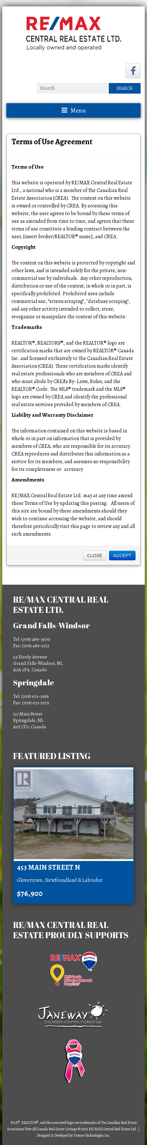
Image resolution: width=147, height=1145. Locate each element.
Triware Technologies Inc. (91, 1135)
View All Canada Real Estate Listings (51, 1129)
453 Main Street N (48, 867)
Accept (122, 555)
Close (94, 555)
